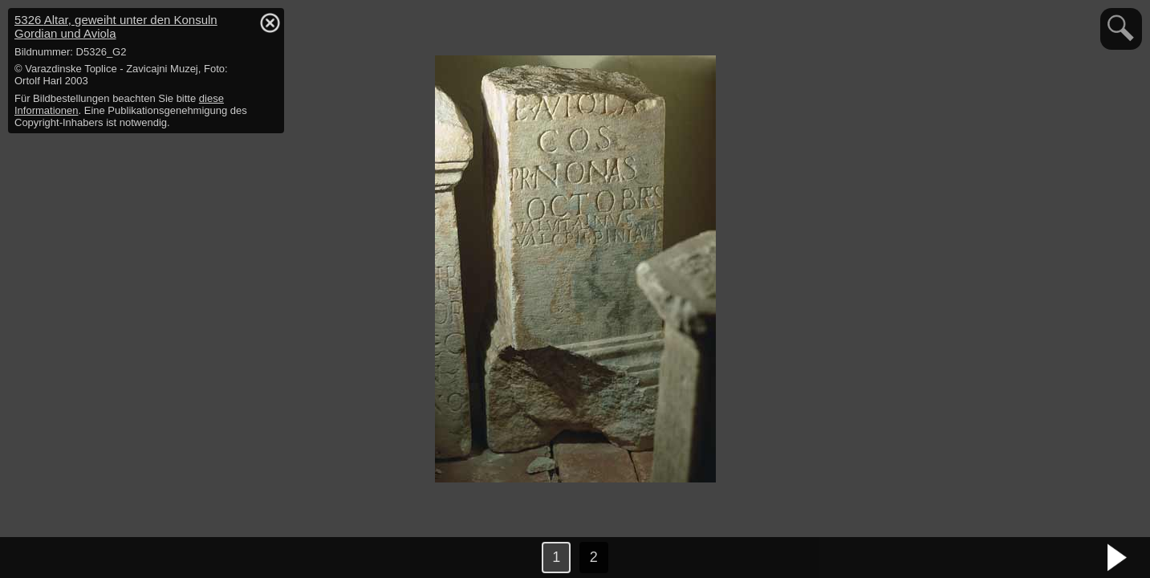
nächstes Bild (1118, 558)
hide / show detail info (269, 22)
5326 (115, 26)
